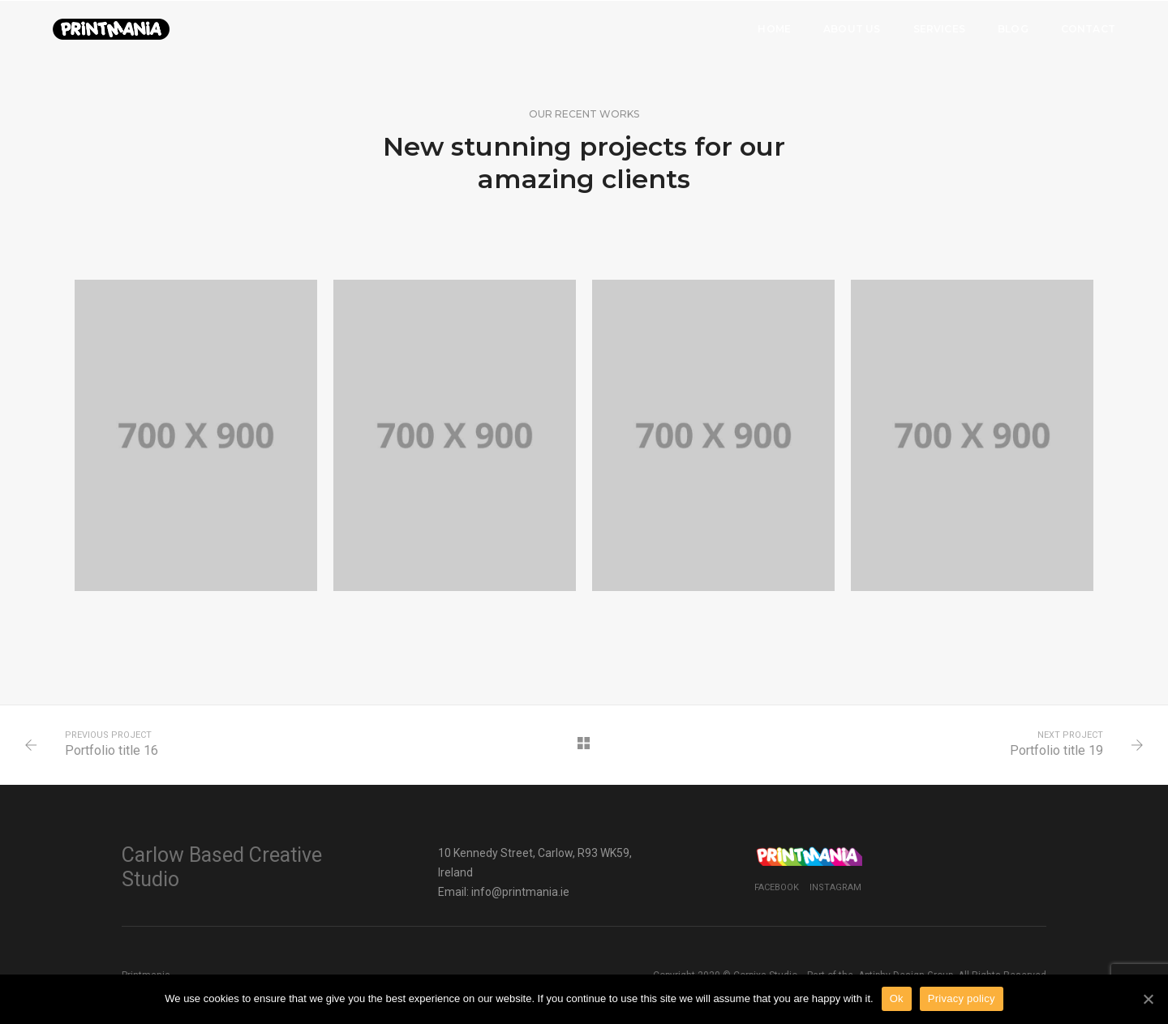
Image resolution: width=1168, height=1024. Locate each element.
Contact (1088, 29)
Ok (897, 998)
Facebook (776, 887)
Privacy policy (961, 998)
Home (774, 29)
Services (939, 29)
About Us (851, 29)
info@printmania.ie (520, 891)
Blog (1013, 29)
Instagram (835, 887)
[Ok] (1148, 999)
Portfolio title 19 (1056, 750)
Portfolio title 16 (111, 750)
